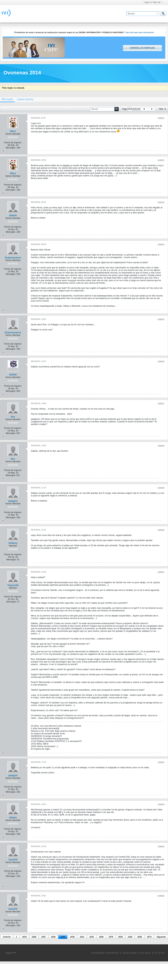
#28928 (161, 446)
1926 (34, 937)
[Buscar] (143, 13)
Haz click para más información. (140, 32)
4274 (149, 937)
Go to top (159, 953)
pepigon (13, 501)
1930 (72, 937)
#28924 (161, 244)
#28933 (161, 804)
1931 (82, 937)
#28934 (161, 846)
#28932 (161, 762)
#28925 (161, 319)
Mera (13, 131)
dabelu (13, 215)
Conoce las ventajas (142, 48)
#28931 (161, 572)
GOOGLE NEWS (129, 953)
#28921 (161, 118)
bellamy (13, 543)
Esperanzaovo (13, 257)
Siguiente (161, 937)
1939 (101, 937)
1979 (110, 937)
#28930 (161, 530)
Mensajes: (11, 147)
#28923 (161, 202)
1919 (24, 937)
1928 (53, 937)
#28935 (161, 896)
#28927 (161, 404)
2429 (130, 937)
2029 (120, 937)
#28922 (161, 160)
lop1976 (13, 859)
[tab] (25, 99)
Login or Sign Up (153, 2)
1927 (43, 937)
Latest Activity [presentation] (25, 99)
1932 (91, 937)
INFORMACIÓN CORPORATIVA (105, 953)
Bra (13, 416)
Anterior (7, 937)
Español (10, 953)
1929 (63, 937)
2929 (139, 937)
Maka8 (13, 374)
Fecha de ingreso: (13, 142)
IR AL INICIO (145, 953)
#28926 (161, 361)
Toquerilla (13, 585)
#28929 (161, 488)
